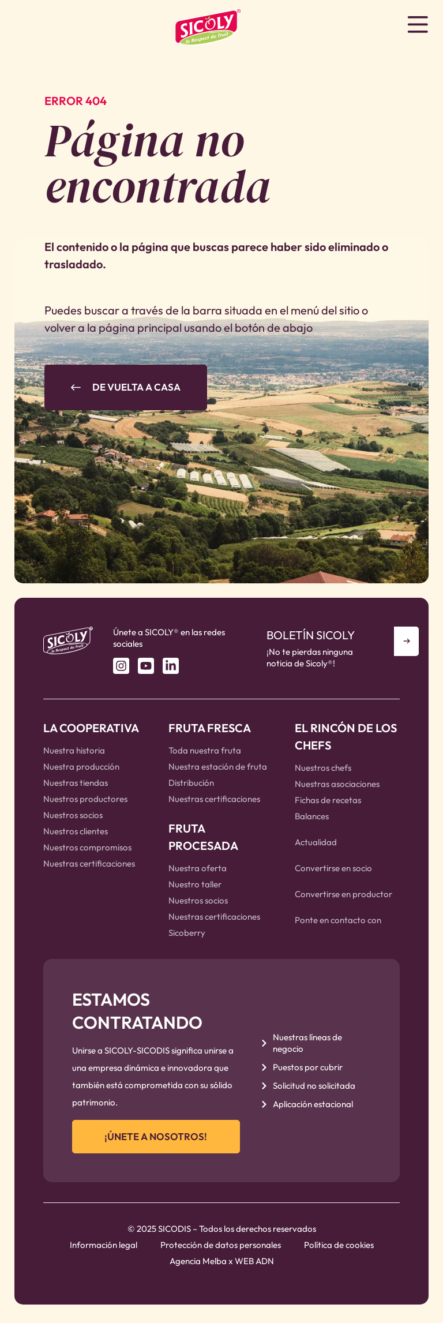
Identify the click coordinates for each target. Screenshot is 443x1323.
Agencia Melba (198, 1265)
